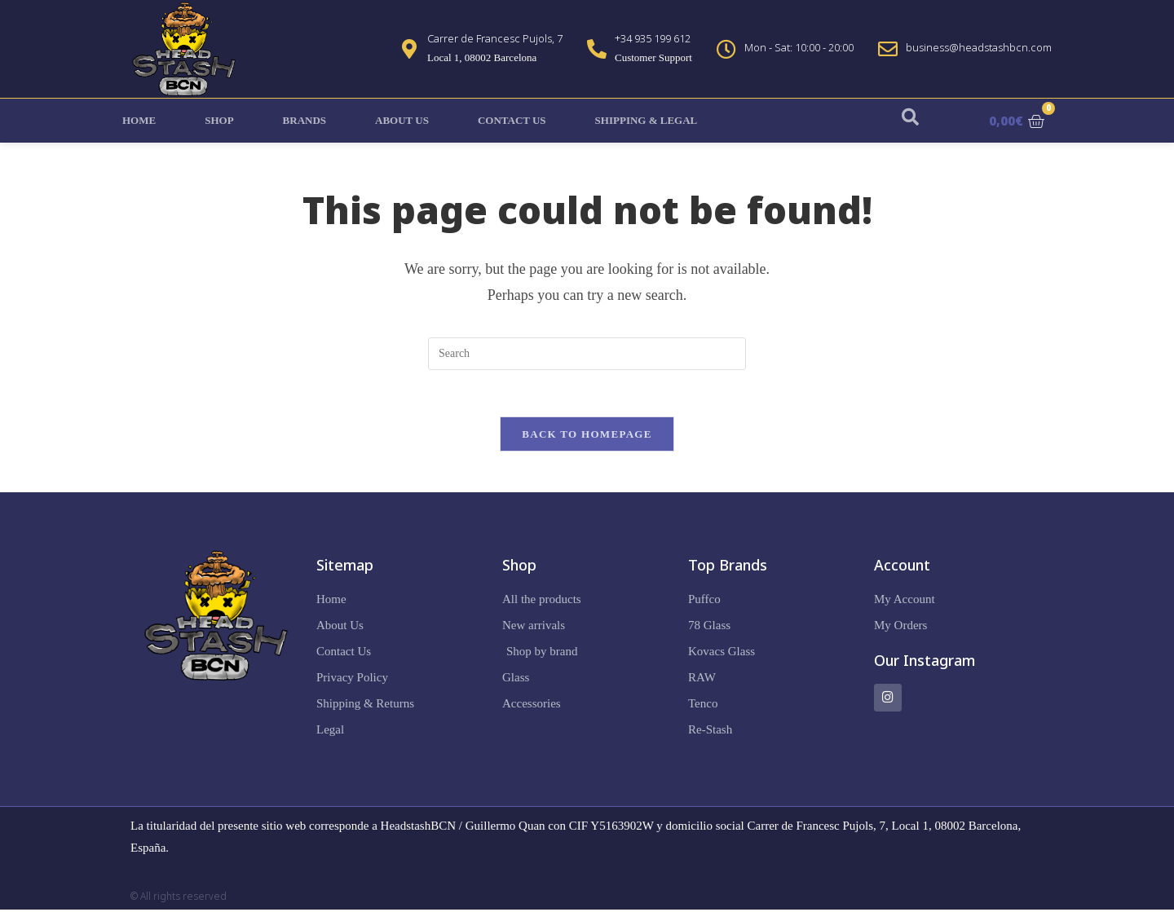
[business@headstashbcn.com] (888, 49)
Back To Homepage (586, 436)
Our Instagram (924, 662)
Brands (304, 120)
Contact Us (512, 120)
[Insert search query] (587, 353)
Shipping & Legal (646, 120)
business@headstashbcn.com (979, 47)
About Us (402, 120)
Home (139, 120)
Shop (219, 120)
